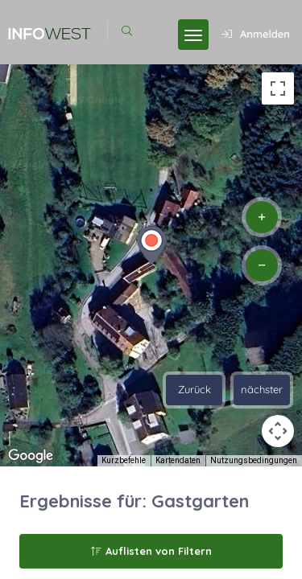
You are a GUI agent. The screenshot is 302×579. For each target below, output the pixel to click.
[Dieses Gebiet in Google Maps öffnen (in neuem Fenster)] (30, 456)
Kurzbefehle (123, 460)
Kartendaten (178, 460)
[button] (151, 245)
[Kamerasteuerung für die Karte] (278, 431)
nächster (262, 389)
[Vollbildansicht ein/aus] (278, 88)
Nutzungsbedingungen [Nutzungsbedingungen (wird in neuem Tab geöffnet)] (253, 460)
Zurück (194, 389)
